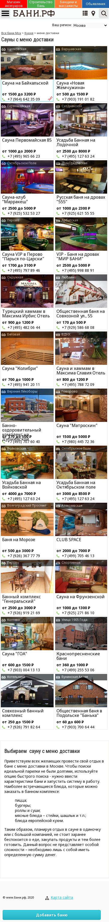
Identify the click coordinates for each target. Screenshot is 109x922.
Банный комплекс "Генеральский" (21, 599)
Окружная (15, 277)
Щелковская (16, 49)
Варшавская (71, 49)
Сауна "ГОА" (14, 654)
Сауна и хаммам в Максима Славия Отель (80, 370)
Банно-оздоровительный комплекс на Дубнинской (21, 432)
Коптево (13, 619)
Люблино (69, 277)
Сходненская (72, 106)
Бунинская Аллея (75, 676)
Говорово (70, 391)
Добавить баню (52, 914)
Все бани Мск (11, 33)
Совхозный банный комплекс (23, 713)
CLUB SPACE (68, 539)
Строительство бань (41, 4)
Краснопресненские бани (78, 656)
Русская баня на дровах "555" (80, 199)
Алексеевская (72, 505)
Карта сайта (62, 897)
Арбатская (70, 220)
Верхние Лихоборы (22, 391)
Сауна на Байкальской (25, 83)
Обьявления (95, 4)
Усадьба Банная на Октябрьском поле (76, 485)
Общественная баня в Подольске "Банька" (79, 713)
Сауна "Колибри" (20, 368)
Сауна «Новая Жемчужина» (70, 85)
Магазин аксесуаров (14, 4)
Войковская (16, 448)
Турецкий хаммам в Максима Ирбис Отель (26, 313)
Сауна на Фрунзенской (80, 597)
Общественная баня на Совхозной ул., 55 (80, 313)
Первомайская (18, 106)
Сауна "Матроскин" (77, 425)
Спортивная (71, 562)
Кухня (29, 33)
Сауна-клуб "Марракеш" (15, 199)
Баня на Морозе (18, 539)
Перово (13, 220)
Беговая (13, 334)
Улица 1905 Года (74, 619)
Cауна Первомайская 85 (27, 140)
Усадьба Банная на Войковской (21, 485)
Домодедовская (74, 163)
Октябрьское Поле (21, 163)
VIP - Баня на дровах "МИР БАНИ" (77, 256)
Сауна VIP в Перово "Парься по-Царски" (23, 256)
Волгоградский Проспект (26, 505)
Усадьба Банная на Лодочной (75, 142)
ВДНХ (66, 334)
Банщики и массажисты (68, 4)
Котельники (16, 676)
